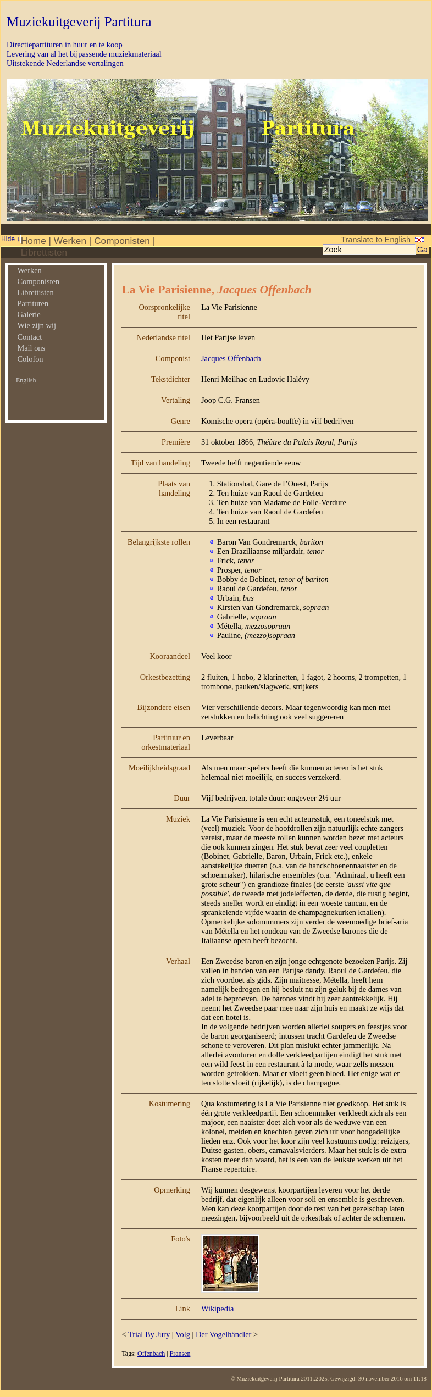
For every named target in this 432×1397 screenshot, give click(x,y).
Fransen (180, 1353)
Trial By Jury (149, 1334)
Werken (70, 240)
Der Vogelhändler (223, 1334)
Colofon (30, 358)
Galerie (28, 314)
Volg (182, 1334)
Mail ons (31, 347)
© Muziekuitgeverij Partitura (265, 1378)
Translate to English (376, 239)
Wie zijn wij (36, 325)
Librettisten (44, 252)
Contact (29, 336)
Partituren (32, 303)
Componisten (122, 240)
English (26, 380)
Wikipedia (217, 1308)
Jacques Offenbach (231, 358)
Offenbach (151, 1353)
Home (33, 240)
